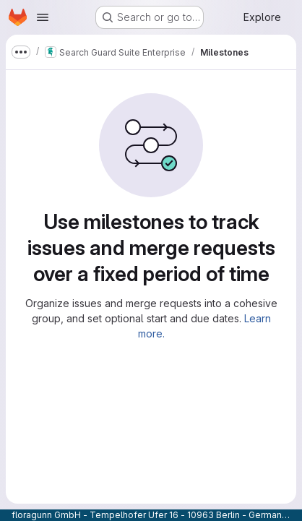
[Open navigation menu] (42, 17)
